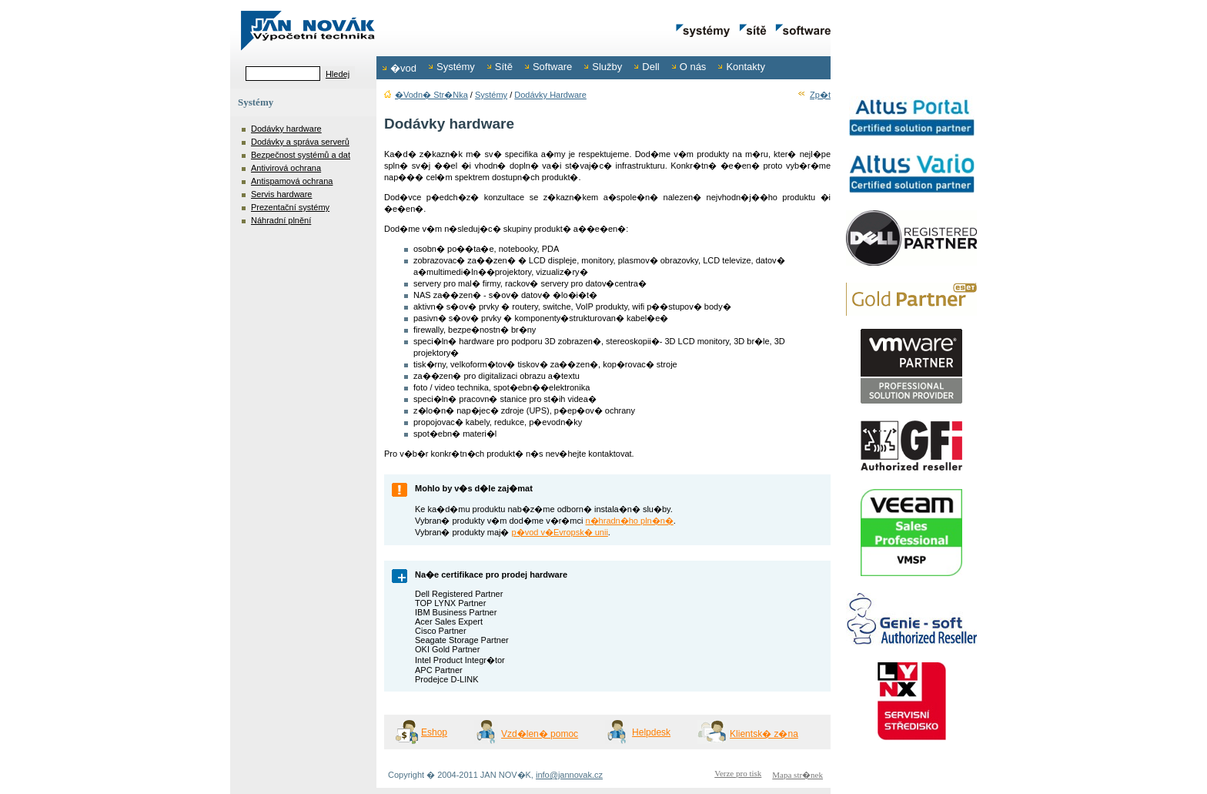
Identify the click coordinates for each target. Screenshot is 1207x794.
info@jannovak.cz (569, 774)
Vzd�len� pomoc (539, 734)
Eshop (434, 732)
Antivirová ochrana (286, 168)
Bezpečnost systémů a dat (300, 154)
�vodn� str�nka (426, 94)
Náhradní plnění (281, 220)
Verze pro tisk (737, 773)
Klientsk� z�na (764, 734)
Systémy (491, 94)
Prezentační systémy (290, 207)
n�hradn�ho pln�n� (629, 520)
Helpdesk (651, 732)
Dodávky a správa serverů (300, 141)
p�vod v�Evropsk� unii (560, 532)
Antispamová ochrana (292, 181)
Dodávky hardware (286, 128)
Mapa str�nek (797, 774)
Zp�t (814, 94)
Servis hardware (281, 194)
